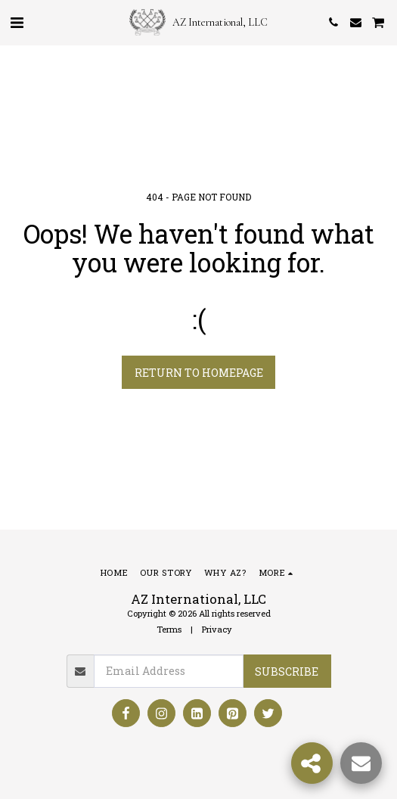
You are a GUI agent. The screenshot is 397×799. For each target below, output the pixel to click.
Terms (169, 629)
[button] (16, 22)
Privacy (217, 629)
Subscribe (286, 671)
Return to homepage (199, 372)
